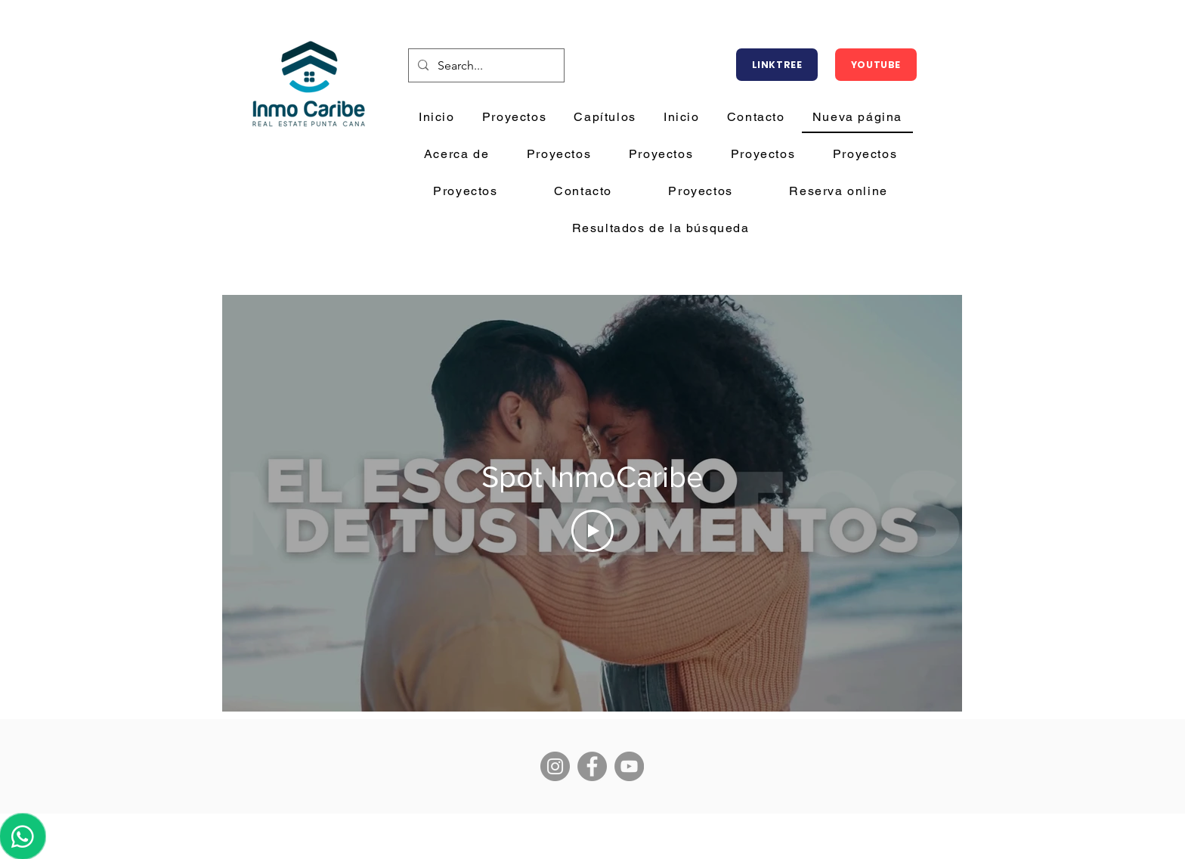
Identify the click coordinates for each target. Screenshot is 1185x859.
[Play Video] (592, 531)
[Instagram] (555, 766)
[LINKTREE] (777, 64)
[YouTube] (629, 766)
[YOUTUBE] (876, 64)
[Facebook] (592, 766)
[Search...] (485, 65)
